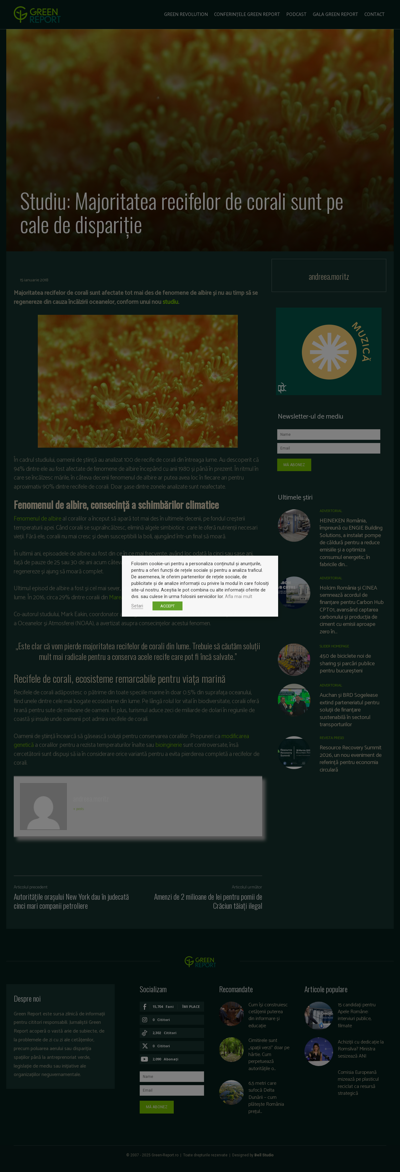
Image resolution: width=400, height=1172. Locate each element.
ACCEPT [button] (167, 605)
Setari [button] (137, 605)
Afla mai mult (238, 596)
